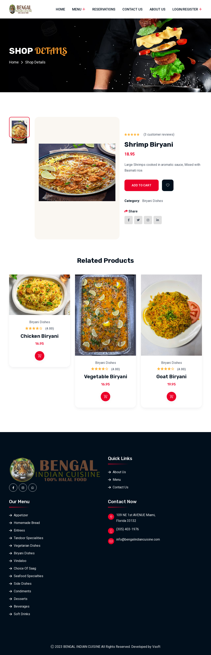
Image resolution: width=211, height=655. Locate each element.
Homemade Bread (27, 523)
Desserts (20, 599)
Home (60, 9)
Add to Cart (141, 185)
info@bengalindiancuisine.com (138, 539)
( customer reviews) (159, 134)
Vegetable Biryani (105, 376)
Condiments (22, 591)
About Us (157, 9)
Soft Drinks (22, 614)
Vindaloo (20, 561)
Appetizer (21, 515)
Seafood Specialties (28, 576)
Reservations (103, 9)
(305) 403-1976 (127, 529)
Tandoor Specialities (28, 538)
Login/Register (185, 9)
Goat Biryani (171, 376)
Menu (76, 9)
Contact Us (132, 9)
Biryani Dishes (152, 201)
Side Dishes (23, 584)
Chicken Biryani (40, 336)
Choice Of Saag (25, 568)
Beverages (21, 606)
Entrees (19, 530)
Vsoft (156, 647)
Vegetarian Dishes (27, 546)
